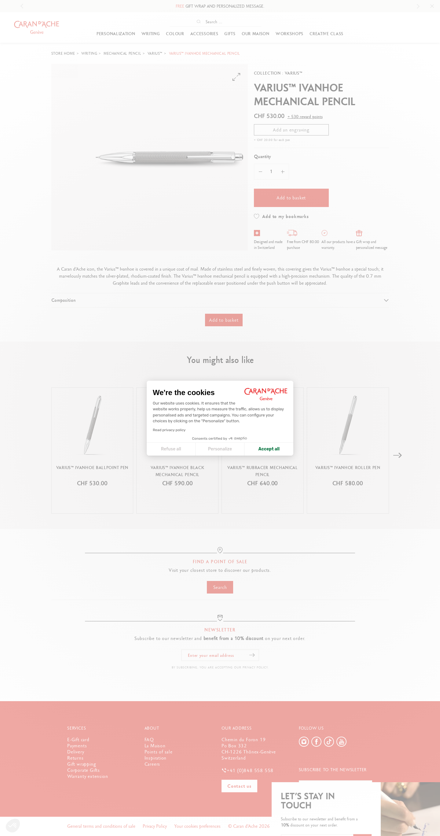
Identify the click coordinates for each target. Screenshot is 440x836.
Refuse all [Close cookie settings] (171, 449)
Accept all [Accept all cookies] (269, 449)
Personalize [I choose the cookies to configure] (220, 449)
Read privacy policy (169, 430)
